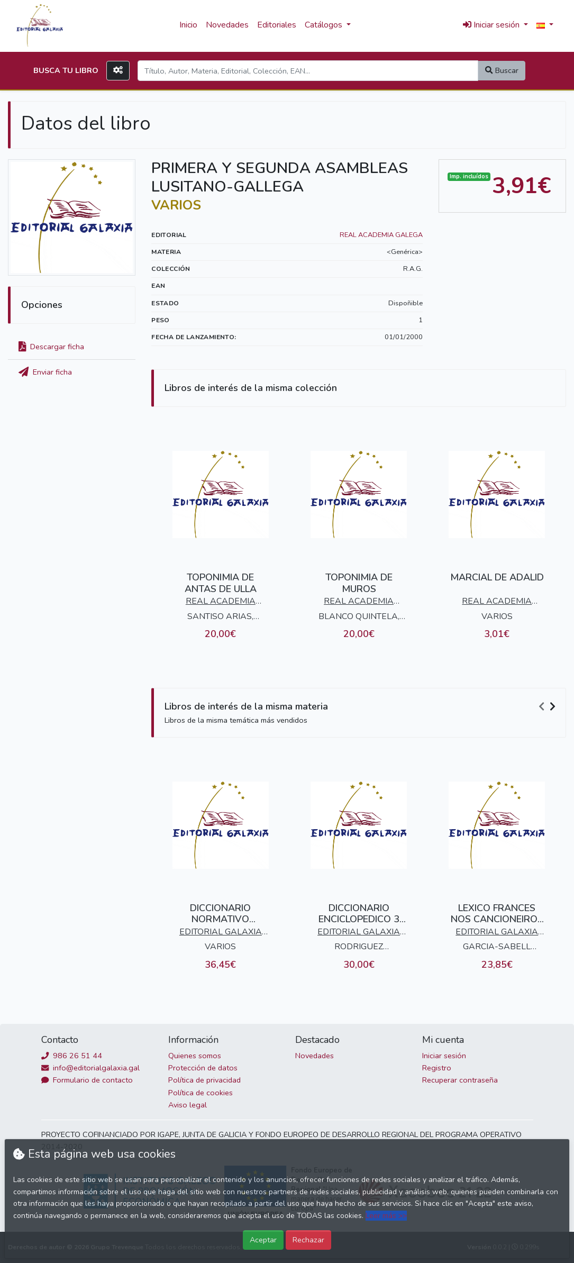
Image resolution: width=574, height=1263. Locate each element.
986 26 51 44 (71, 1055)
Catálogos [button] (324, 25)
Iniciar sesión (444, 1055)
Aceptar (263, 1239)
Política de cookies (200, 1092)
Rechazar (308, 1239)
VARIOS (176, 205)
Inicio (188, 25)
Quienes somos (194, 1055)
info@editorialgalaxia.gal (90, 1067)
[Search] (308, 70)
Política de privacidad (204, 1080)
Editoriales (276, 25)
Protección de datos (203, 1067)
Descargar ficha (51, 346)
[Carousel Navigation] (549, 707)
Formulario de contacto (87, 1080)
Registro (436, 1067)
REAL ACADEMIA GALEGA (381, 235)
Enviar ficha (45, 372)
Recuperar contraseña (460, 1080)
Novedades (227, 25)
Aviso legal (187, 1105)
